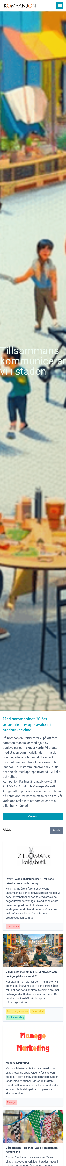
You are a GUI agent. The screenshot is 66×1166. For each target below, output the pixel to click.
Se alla (56, 830)
